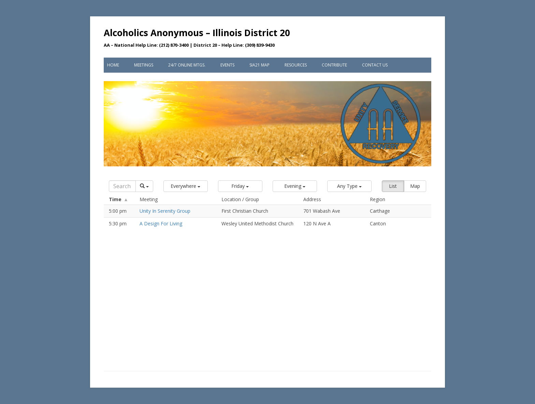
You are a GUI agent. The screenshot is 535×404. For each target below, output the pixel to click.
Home (113, 65)
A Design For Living (161, 223)
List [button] (393, 186)
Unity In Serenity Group (165, 211)
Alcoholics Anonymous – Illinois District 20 (197, 33)
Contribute (334, 65)
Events (227, 65)
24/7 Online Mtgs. (186, 65)
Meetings (143, 65)
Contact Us (375, 65)
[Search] (122, 186)
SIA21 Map (259, 65)
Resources (296, 65)
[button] (185, 186)
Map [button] (415, 186)
